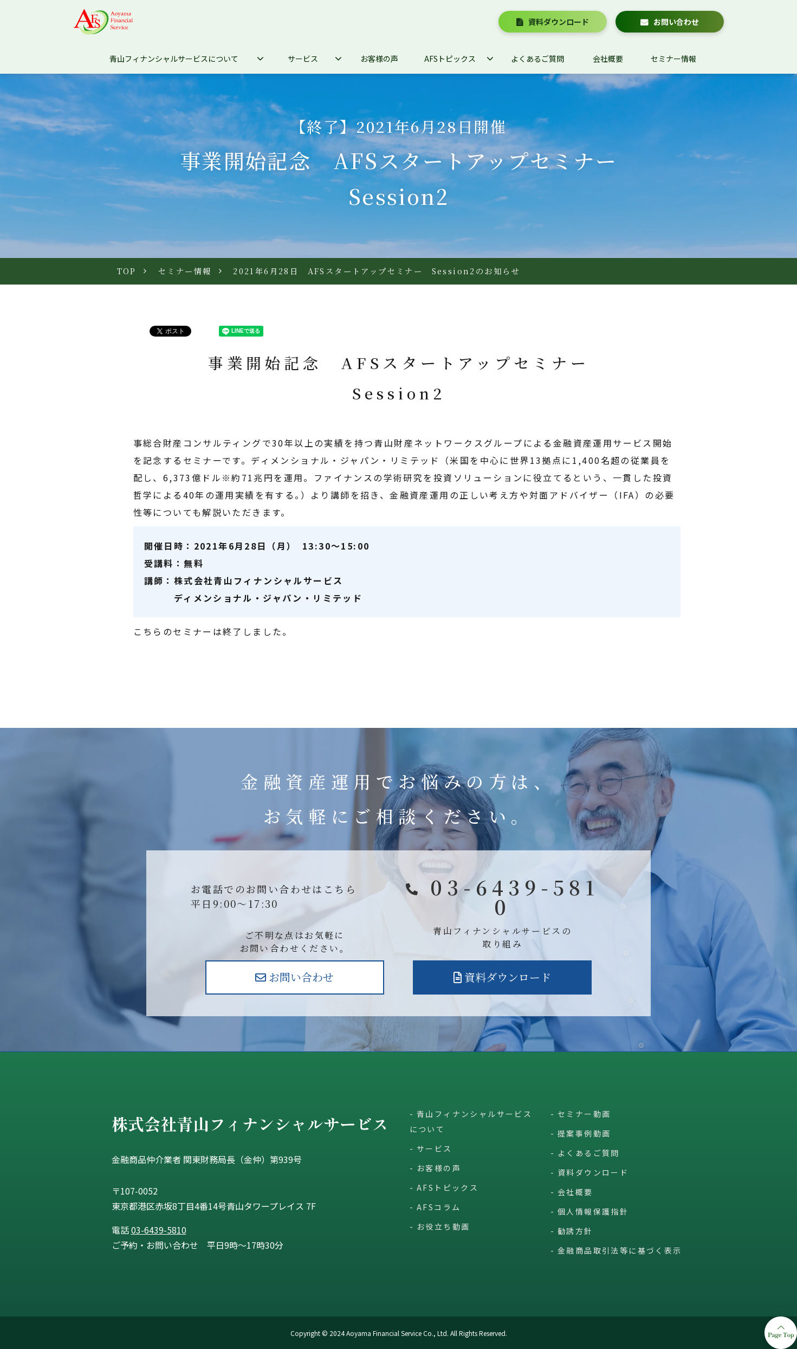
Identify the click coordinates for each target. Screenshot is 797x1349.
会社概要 (608, 58)
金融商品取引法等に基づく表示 (620, 1250)
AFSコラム (439, 1207)
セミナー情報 (673, 58)
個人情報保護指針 (593, 1211)
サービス (303, 58)
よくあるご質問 (537, 58)
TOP (127, 270)
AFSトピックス (450, 58)
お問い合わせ (676, 21)
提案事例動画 (584, 1133)
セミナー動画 (584, 1113)
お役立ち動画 (443, 1226)
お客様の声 (379, 58)
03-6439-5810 (514, 896)
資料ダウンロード (558, 21)
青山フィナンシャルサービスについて (173, 58)
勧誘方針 (575, 1230)
